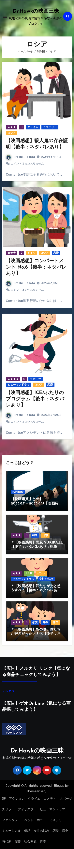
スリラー (8, 809)
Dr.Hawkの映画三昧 (36, 11)
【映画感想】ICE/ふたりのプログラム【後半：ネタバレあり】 (35, 399)
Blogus (59, 786)
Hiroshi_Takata (20, 157)
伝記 (27, 831)
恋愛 (56, 253)
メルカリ (8, 691)
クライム (32, 127)
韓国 (55, 622)
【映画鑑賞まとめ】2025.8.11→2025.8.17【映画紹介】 (34, 503)
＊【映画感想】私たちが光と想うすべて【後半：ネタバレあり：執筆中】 (36, 590)
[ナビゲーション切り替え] (5, 16)
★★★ (11, 127)
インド (41, 573)
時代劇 (6, 841)
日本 (45, 535)
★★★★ (13, 379)
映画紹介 (17, 492)
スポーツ (35, 379)
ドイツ (31, 253)
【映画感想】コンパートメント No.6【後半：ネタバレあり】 (36, 267)
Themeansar (35, 791)
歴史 (18, 841)
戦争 (35, 535)
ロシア (11, 132)
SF (4, 798)
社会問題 (30, 841)
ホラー (41, 820)
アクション (17, 798)
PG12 (29, 573)
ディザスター (27, 809)
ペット (29, 820)
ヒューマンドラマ (18, 384)
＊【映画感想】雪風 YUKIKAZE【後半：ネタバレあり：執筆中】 (37, 547)
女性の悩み (46, 579)
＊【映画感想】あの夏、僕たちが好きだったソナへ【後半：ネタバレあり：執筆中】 (36, 634)
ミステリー (50, 127)
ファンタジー (11, 820)
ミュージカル (11, 831)
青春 (45, 622)
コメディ (50, 798)
